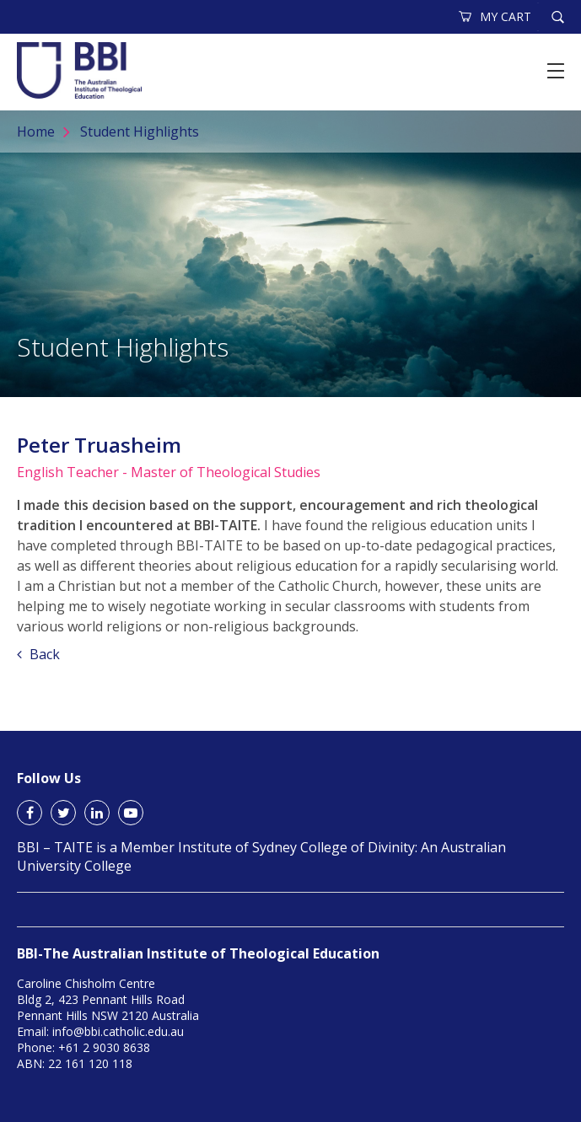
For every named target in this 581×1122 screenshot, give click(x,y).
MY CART (495, 16)
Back (38, 654)
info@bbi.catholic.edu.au (118, 1031)
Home (36, 131)
